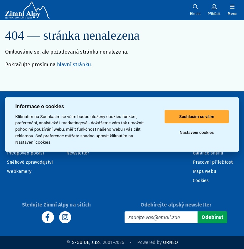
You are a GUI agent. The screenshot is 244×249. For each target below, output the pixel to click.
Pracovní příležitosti (213, 162)
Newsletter (77, 153)
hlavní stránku (74, 65)
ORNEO (170, 242)
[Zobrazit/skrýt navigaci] (232, 10)
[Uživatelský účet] (195, 10)
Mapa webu (204, 171)
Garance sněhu (208, 153)
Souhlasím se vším (196, 116)
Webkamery (19, 171)
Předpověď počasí (25, 153)
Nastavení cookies (197, 132)
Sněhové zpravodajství (30, 162)
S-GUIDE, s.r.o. (86, 242)
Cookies (201, 180)
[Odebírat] (212, 217)
